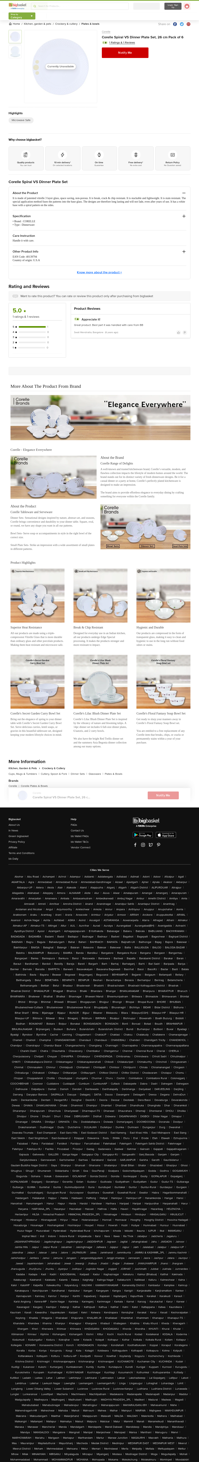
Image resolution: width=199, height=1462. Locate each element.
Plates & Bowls (113, 774)
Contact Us (77, 830)
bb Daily (13, 858)
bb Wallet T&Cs (80, 841)
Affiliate (13, 847)
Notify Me (125, 53)
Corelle (106, 31)
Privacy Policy (17, 841)
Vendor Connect (80, 847)
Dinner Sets (79, 774)
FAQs (74, 825)
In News (13, 830)
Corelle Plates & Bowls (34, 786)
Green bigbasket (19, 836)
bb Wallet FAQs (80, 836)
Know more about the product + (99, 272)
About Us (14, 825)
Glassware (96, 774)
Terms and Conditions (22, 853)
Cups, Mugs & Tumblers (24, 774)
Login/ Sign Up (173, 6)
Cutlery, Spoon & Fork (55, 774)
